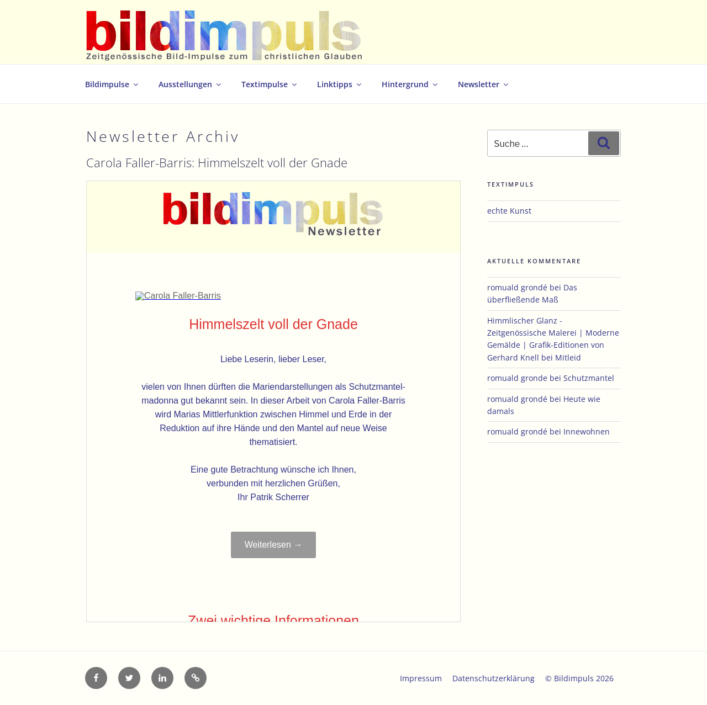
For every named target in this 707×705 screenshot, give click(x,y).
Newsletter (484, 84)
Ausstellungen (191, 84)
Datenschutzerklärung (493, 678)
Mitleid (568, 357)
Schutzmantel (588, 378)
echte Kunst (509, 210)
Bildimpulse (112, 84)
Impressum (421, 678)
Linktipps (340, 84)
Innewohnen (586, 431)
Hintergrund (410, 84)
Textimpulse (269, 84)
